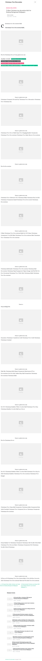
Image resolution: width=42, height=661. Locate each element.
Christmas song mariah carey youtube (10, 61)
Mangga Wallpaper (11, 7)
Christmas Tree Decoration (10, 659)
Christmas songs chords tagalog (29, 65)
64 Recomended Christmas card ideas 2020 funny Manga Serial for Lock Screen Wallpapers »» (30, 586)
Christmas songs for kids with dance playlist (12, 63)
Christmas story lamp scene (19, 59)
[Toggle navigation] (35, 2)
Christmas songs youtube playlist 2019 (10, 65)
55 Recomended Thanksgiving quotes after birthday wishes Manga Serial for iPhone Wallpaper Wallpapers (23, 643)
